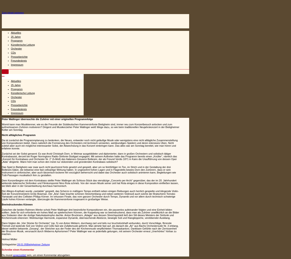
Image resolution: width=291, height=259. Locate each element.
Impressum (17, 64)
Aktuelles (16, 32)
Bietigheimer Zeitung (38, 244)
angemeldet (19, 255)
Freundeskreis (19, 60)
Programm (17, 40)
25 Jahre (16, 36)
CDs (13, 52)
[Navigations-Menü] (5, 71)
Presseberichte (19, 56)
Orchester (16, 48)
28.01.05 (22, 244)
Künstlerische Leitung (23, 44)
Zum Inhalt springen (13, 12)
